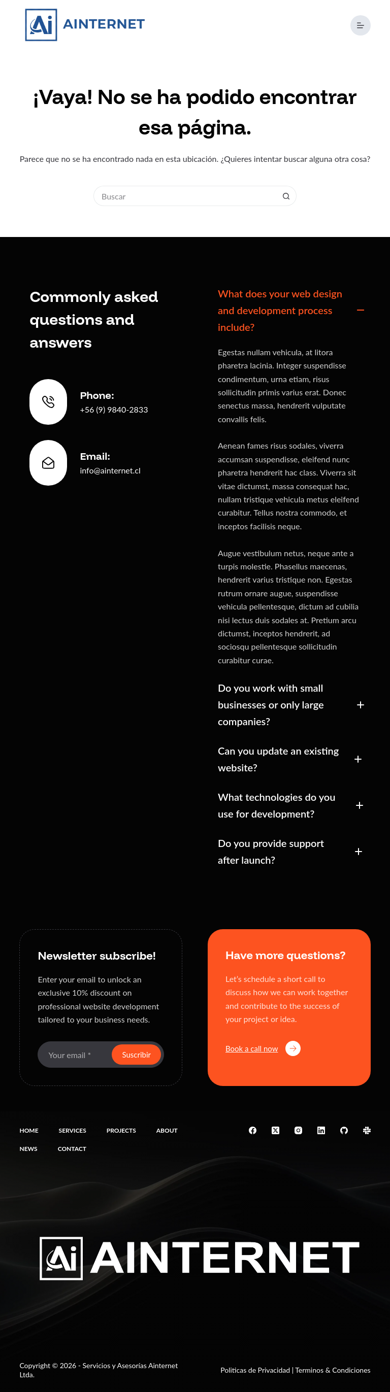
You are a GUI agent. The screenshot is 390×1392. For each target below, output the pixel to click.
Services (72, 1130)
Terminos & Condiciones (332, 1370)
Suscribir (136, 1054)
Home (28, 1130)
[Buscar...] (184, 196)
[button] (289, 310)
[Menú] (360, 25)
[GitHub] (344, 1130)
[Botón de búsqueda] (286, 196)
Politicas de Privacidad (255, 1370)
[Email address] (74, 1054)
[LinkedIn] (321, 1130)
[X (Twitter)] (275, 1130)
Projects (121, 1130)
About (167, 1130)
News (28, 1148)
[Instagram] (298, 1130)
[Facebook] (252, 1130)
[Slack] (367, 1130)
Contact (72, 1148)
